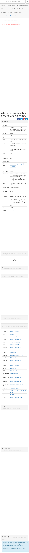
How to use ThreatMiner (22, 5)
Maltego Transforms (5, 8)
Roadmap (3, 12)
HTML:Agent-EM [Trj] (15, 342)
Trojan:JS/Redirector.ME (15, 381)
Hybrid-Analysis (20, 164)
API (13, 8)
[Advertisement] (14, 41)
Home (3, 5)
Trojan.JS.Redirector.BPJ (15, 331)
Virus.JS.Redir (13, 368)
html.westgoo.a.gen (14, 388)
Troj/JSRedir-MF (13, 394)
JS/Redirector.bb (14, 370)
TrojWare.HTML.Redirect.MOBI (17, 350)
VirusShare (13, 166)
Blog (10, 12)
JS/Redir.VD (13, 352)
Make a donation (18, 12)
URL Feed (20, 8)
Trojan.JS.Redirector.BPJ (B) (16, 355)
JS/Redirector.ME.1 (14, 344)
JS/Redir (12, 334)
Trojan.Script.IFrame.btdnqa (16, 384)
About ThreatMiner (11, 5)
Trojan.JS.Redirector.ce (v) (16, 397)
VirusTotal (13, 164)
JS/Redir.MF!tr (13, 363)
